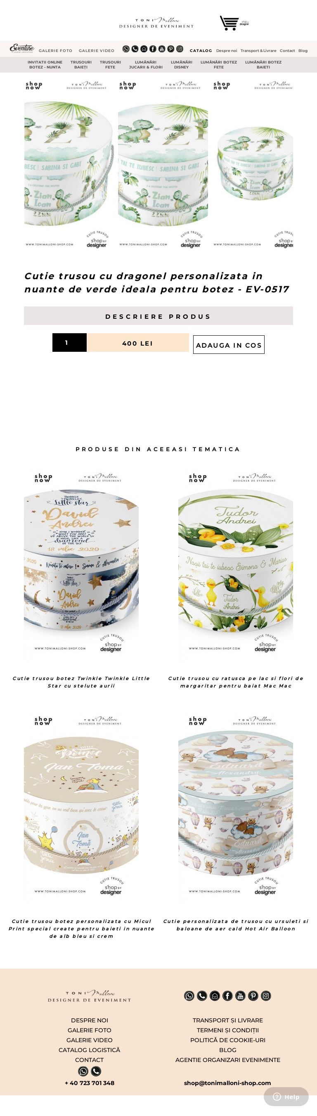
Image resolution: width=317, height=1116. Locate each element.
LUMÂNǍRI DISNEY (181, 64)
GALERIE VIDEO (97, 50)
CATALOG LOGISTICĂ (89, 1050)
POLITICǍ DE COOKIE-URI (227, 1040)
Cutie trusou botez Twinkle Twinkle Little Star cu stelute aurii (81, 682)
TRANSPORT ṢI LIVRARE (228, 1020)
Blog (303, 50)
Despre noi (226, 50)
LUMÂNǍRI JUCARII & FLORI (146, 64)
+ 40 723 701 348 (89, 1083)
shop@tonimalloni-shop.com (227, 1083)
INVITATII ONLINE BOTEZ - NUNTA (45, 64)
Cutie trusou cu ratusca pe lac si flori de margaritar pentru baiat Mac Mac (235, 682)
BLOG (228, 1050)
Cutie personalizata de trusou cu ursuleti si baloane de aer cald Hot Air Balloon (236, 925)
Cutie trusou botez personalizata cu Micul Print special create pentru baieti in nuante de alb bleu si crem (81, 928)
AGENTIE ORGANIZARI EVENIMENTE (227, 1060)
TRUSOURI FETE (110, 64)
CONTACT (89, 1060)
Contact (287, 50)
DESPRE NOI (89, 1020)
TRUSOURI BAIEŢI (81, 64)
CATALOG (201, 50)
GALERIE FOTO (56, 50)
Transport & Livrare (259, 50)
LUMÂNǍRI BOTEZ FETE (219, 64)
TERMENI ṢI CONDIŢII (228, 1030)
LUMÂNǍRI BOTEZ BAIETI (263, 64)
